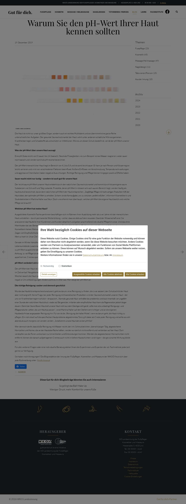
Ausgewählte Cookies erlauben (87, 274)
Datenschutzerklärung (93, 255)
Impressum (117, 255)
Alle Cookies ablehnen (112, 274)
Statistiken (66, 266)
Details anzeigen (49, 274)
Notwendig (48, 266)
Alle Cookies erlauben (135, 274)
